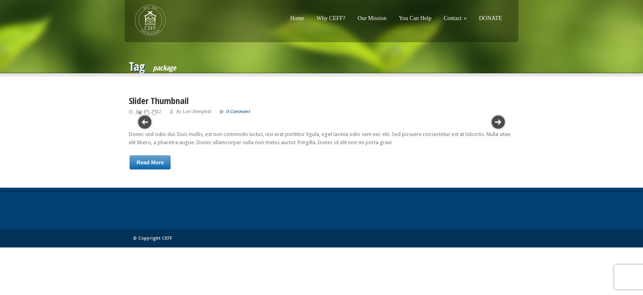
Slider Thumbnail (159, 100)
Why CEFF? (331, 18)
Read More (150, 162)
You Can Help (415, 18)
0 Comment (238, 111)
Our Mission (372, 18)
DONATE (490, 18)
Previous (145, 122)
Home (297, 18)
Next (498, 122)
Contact (455, 18)
